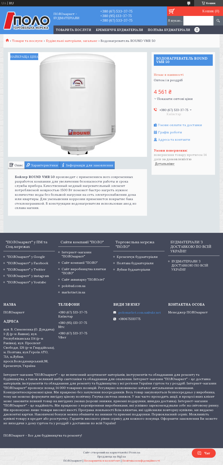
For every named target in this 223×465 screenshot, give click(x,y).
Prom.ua (134, 452)
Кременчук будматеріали (119, 30)
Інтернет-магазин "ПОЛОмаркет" (76, 254)
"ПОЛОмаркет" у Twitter (26, 269)
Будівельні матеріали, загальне (71, 41)
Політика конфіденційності (141, 460)
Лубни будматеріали (133, 269)
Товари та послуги (27, 41)
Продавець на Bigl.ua (111, 456)
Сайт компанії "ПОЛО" (80, 263)
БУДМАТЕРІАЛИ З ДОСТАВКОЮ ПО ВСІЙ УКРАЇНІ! (190, 265)
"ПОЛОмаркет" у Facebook (27, 263)
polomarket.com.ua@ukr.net (139, 312)
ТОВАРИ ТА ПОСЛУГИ (73, 30)
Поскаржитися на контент (102, 460)
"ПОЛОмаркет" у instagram (28, 276)
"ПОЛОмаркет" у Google (26, 257)
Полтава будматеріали (169, 30)
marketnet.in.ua (73, 292)
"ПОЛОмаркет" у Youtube (26, 282)
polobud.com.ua (73, 286)
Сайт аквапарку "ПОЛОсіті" (83, 279)
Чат (203, 453)
